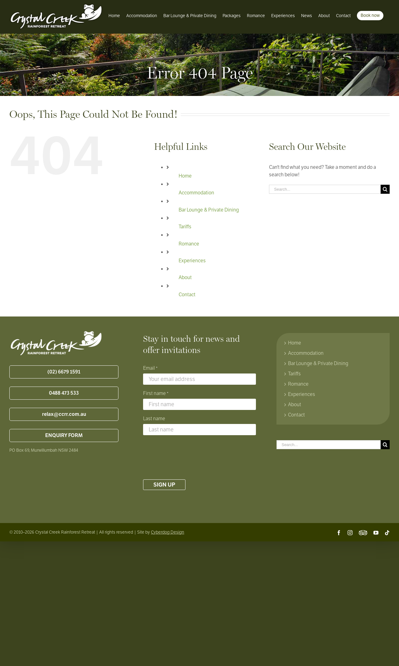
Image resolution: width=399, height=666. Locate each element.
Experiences (192, 261)
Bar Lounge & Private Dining (209, 210)
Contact (187, 295)
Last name (154, 419)
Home (185, 176)
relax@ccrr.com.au (64, 414)
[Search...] (325, 189)
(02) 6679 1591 (63, 372)
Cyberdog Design (167, 532)
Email (150, 368)
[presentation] (190, 457)
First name (156, 393)
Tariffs (185, 227)
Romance (189, 244)
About (185, 277)
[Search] (385, 189)
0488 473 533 (64, 393)
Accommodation (196, 193)
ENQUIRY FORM (64, 435)
